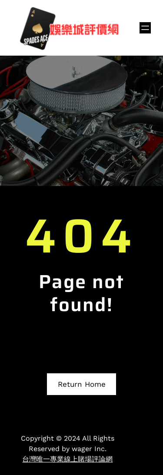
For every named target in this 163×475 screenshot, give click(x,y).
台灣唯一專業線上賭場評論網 (67, 459)
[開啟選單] (145, 27)
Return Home (82, 384)
